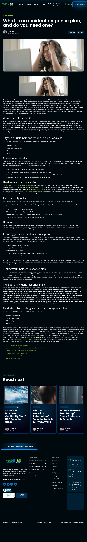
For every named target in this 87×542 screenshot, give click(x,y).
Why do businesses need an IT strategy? (17, 345)
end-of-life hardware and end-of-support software (20, 185)
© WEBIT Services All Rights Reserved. (72, 522)
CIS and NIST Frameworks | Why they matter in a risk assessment (24, 348)
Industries (28, 4)
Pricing (44, 4)
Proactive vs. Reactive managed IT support (18, 353)
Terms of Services (17, 522)
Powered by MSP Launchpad (43, 522)
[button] (20, 4)
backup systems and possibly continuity (30, 191)
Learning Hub (58, 4)
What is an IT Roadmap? (13, 359)
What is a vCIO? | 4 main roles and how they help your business (24, 356)
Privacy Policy (6, 522)
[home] (7, 4)
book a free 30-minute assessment (30, 339)
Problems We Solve (51, 4)
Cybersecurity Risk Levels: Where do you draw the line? (21, 351)
